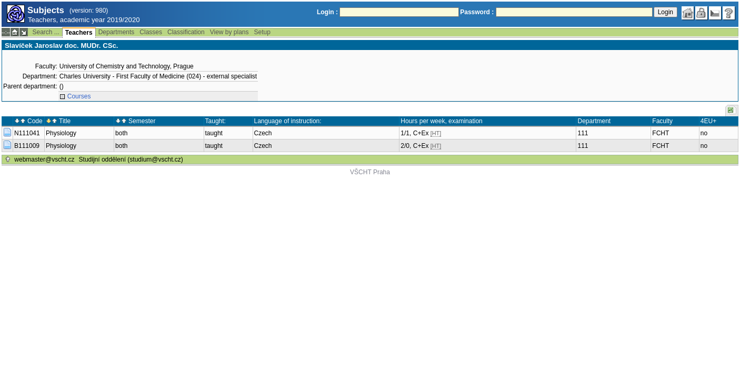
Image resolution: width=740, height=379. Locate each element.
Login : (327, 12)
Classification (186, 32)
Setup (262, 32)
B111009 (26, 145)
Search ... (45, 32)
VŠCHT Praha (370, 172)
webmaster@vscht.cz (44, 159)
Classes (150, 32)
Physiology (61, 133)
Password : (477, 12)
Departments (116, 32)
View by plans (229, 32)
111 (582, 133)
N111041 (27, 133)
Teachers (79, 32)
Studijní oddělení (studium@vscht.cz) (131, 159)
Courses (79, 96)
